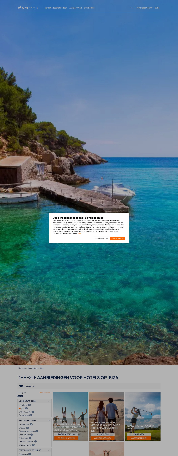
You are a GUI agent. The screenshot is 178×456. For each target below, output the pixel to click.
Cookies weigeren (101, 238)
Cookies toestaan (117, 238)
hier (79, 233)
